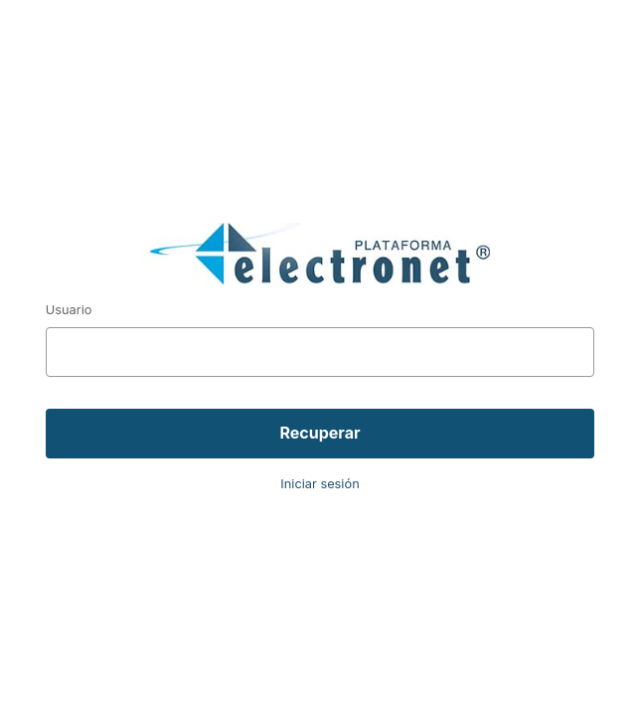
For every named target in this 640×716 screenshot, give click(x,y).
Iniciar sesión (319, 483)
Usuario (69, 309)
